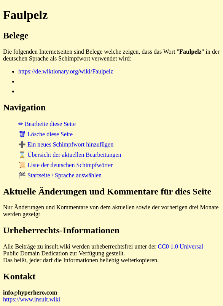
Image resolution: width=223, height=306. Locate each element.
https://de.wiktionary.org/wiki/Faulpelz (65, 71)
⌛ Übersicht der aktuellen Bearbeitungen (69, 154)
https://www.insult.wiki (31, 299)
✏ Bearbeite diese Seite (47, 124)
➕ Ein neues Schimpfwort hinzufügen (65, 144)
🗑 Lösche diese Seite (45, 134)
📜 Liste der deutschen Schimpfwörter (65, 165)
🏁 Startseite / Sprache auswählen (60, 175)
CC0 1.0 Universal (181, 246)
